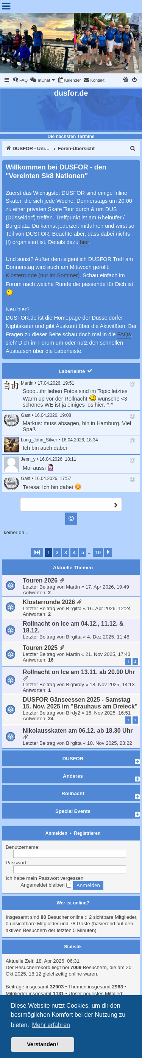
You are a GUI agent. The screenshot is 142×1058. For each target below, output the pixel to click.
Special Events (73, 811)
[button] (37, 552)
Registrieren (87, 833)
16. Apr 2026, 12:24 (109, 608)
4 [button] (74, 552)
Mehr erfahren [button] (51, 1025)
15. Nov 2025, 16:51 (108, 713)
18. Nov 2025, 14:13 (112, 684)
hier (84, 242)
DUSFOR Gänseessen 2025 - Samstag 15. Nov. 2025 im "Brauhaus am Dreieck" (80, 703)
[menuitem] (20, 80)
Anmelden (56, 833)
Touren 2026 (40, 580)
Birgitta (73, 608)
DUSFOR (73, 758)
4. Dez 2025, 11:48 (108, 637)
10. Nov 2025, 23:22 (109, 743)
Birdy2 (73, 713)
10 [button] (98, 552)
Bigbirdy (75, 684)
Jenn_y (28, 459)
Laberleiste (72, 371)
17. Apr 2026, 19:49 (107, 587)
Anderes (73, 776)
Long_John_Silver (39, 440)
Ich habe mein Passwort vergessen (44, 878)
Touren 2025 (40, 648)
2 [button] (57, 552)
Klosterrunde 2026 (49, 602)
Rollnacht (72, 793)
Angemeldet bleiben (45, 885)
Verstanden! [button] (42, 1044)
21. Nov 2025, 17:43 (108, 654)
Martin (27, 383)
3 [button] (65, 552)
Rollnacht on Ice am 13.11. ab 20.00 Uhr (79, 672)
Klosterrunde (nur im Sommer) (43, 275)
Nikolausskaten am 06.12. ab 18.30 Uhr (78, 730)
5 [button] (82, 552)
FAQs (124, 334)
